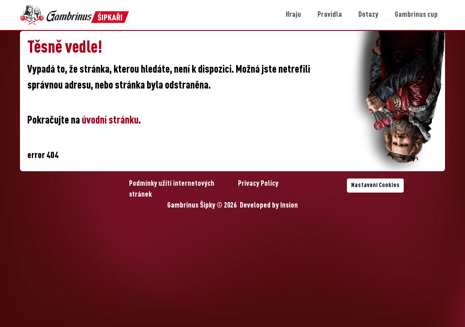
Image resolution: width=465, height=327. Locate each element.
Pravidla (329, 15)
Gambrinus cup (416, 15)
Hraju (293, 15)
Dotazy (368, 15)
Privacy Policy (258, 184)
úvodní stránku (110, 120)
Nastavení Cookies (375, 185)
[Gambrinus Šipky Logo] (74, 15)
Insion (289, 205)
